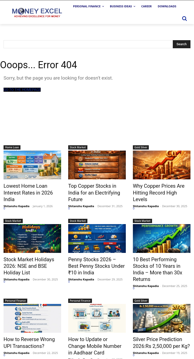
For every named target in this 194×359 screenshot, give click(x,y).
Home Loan (12, 147)
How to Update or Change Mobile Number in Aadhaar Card (93, 326)
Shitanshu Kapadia (17, 197)
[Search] (181, 44)
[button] (184, 18)
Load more (14, 344)
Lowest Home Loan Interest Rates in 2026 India (30, 188)
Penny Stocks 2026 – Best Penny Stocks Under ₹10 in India (93, 256)
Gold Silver (140, 147)
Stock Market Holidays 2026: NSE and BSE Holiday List (31, 253)
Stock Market (78, 147)
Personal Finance (15, 282)
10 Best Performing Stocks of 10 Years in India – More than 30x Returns (161, 256)
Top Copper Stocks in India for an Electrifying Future (97, 188)
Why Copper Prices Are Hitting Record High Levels (161, 188)
